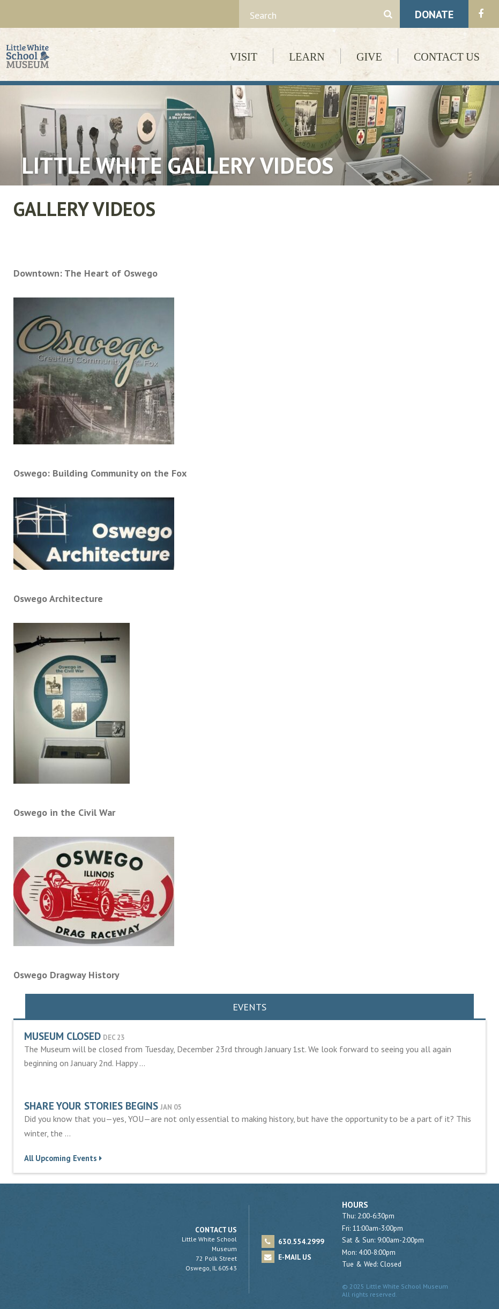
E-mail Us (286, 1257)
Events (249, 1007)
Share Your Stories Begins (91, 1105)
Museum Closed (62, 1036)
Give (369, 57)
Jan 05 (170, 1107)
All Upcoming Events (63, 1158)
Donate (434, 14)
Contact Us (447, 57)
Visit (243, 57)
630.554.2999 (293, 1241)
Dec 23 (113, 1037)
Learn (307, 57)
